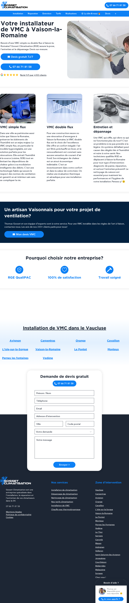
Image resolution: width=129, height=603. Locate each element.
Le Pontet (100, 517)
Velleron (99, 551)
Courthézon (100, 562)
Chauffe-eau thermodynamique (65, 509)
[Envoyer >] (64, 465)
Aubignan (99, 547)
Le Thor (99, 532)
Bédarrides (100, 566)
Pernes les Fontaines (105, 524)
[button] (108, 13)
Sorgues (99, 573)
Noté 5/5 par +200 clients (33, 75)
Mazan (98, 543)
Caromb (99, 539)
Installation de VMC (60, 505)
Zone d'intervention (108, 482)
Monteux (99, 520)
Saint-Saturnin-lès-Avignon (107, 554)
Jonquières (100, 558)
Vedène (98, 528)
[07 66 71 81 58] (116, 5)
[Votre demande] (64, 431)
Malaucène (100, 569)
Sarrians (99, 536)
